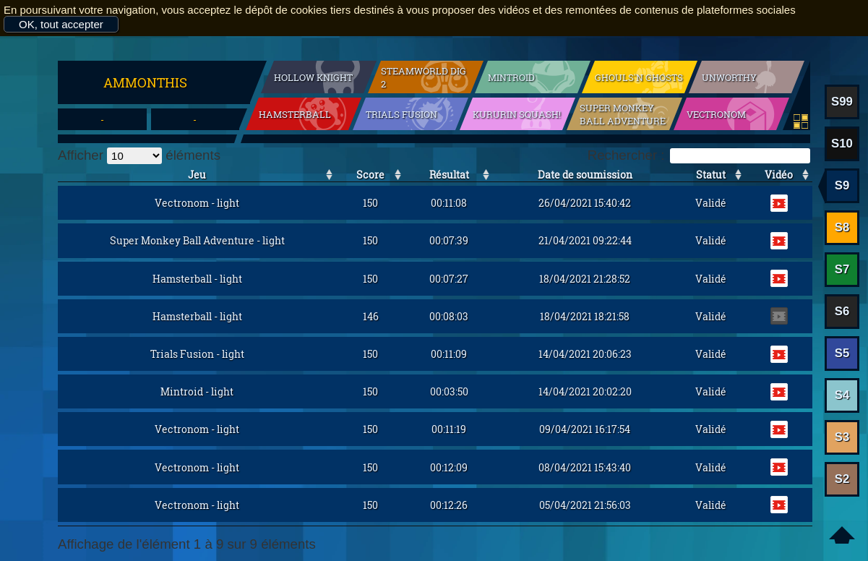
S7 (842, 269)
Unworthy (729, 77)
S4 (842, 395)
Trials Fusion (401, 114)
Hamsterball (295, 114)
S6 (842, 311)
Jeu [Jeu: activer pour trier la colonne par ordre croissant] (197, 174)
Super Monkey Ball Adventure (623, 114)
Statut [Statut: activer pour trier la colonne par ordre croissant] (711, 174)
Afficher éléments (139, 155)
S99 (842, 101)
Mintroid (511, 77)
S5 (842, 353)
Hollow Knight (313, 77)
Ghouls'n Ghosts (639, 77)
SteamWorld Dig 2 (423, 77)
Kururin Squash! (517, 114)
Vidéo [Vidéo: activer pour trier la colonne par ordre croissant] (779, 174)
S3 (842, 437)
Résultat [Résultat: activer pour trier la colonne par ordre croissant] (449, 174)
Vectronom (716, 114)
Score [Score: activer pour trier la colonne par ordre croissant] (370, 174)
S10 (842, 143)
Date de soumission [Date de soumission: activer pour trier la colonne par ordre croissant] (585, 174)
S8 (842, 227)
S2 (842, 479)
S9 (842, 185)
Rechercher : (699, 155)
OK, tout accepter (61, 24)
